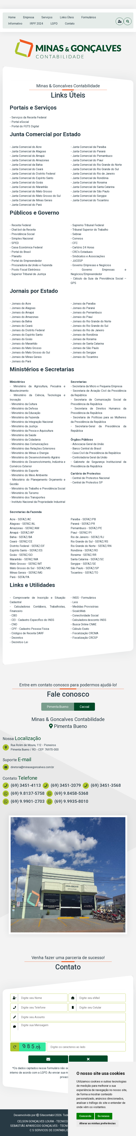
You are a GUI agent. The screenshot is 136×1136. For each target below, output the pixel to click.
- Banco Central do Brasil (86, 448)
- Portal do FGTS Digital (24, 126)
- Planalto (16, 256)
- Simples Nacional (21, 238)
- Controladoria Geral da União (89, 457)
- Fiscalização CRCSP (84, 637)
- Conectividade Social (84, 615)
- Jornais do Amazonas (24, 317)
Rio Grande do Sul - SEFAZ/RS (89, 541)
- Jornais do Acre (20, 303)
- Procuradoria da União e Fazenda (31, 265)
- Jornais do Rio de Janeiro (87, 330)
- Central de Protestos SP (87, 482)
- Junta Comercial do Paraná (88, 151)
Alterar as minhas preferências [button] (97, 1123)
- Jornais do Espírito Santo (26, 334)
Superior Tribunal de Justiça (29, 274)
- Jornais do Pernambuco (86, 312)
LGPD (54, 23)
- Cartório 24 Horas (82, 247)
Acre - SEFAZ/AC (20, 519)
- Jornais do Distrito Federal (27, 330)
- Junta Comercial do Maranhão (29, 187)
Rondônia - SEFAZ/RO (84, 550)
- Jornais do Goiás (21, 339)
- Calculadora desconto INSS (88, 620)
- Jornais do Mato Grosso (25, 348)
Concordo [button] (85, 1116)
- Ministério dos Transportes (27, 497)
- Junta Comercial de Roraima (89, 182)
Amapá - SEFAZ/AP (22, 532)
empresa (28, 17)
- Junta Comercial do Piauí (87, 160)
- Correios (77, 238)
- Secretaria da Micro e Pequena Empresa (96, 386)
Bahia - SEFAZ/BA (21, 537)
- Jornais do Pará (20, 361)
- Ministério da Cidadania (25, 439)
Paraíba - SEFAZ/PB (83, 519)
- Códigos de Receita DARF (27, 633)
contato (70, 23)
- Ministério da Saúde (23, 435)
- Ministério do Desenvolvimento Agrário (35, 457)
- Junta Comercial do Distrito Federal (32, 173)
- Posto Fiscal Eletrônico (25, 269)
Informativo (15, 23)
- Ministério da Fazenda (24, 417)
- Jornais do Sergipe (83, 352)
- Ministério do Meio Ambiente (29, 475)
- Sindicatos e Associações (88, 256)
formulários (88, 17)
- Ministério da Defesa (24, 408)
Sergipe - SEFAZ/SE (83, 563)
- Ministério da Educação (25, 413)
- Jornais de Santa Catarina (87, 343)
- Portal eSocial (19, 122)
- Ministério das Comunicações (29, 444)
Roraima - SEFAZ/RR (83, 555)
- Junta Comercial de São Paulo (90, 191)
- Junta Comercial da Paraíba (88, 147)
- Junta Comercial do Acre (26, 147)
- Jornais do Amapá (22, 312)
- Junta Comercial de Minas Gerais (31, 200)
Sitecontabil (47, 1115)
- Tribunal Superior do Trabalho (89, 229)
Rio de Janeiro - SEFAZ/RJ (87, 537)
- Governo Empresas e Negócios (91, 265)
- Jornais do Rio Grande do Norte (91, 321)
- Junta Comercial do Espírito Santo (31, 178)
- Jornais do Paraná (83, 308)
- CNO (13, 624)
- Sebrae (76, 234)
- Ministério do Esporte (24, 470)
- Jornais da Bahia (21, 321)
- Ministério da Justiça (24, 426)
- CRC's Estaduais (82, 252)
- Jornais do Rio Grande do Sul (89, 326)
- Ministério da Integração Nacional (31, 422)
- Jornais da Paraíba (83, 303)
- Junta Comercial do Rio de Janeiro (93, 173)
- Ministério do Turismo (24, 493)
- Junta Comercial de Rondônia (89, 178)
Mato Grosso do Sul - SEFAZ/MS (30, 568)
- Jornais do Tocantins (84, 357)
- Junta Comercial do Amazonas (29, 160)
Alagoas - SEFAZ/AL (22, 523)
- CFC (74, 243)
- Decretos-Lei (19, 642)
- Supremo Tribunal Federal (87, 225)
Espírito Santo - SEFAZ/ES (26, 550)
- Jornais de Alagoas (22, 308)
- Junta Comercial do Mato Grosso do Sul (35, 196)
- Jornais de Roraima (83, 339)
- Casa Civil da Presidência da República (96, 453)
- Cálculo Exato (80, 628)
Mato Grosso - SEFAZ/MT (26, 563)
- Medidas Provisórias (84, 606)
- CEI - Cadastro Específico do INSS (32, 620)
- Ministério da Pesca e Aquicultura (31, 430)
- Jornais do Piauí (81, 317)
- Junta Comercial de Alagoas (28, 151)
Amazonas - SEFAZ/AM (24, 528)
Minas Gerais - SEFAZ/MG (26, 572)
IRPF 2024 (36, 23)
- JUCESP (77, 260)
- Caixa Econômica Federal (26, 247)
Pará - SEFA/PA (19, 577)
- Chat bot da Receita (23, 229)
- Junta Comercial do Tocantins (90, 200)
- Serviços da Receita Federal (28, 117)
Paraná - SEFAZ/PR (83, 523)
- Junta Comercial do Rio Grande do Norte (96, 164)
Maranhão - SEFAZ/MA (24, 559)
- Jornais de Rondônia (84, 334)
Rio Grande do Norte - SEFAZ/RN (91, 546)
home (12, 17)
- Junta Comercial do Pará (26, 204)
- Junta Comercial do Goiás (26, 182)
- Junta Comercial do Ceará (26, 169)
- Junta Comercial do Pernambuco (91, 156)
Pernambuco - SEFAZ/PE (86, 528)
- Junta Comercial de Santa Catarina (92, 187)
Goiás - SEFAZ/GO (21, 555)
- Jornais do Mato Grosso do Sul (30, 352)
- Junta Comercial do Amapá (27, 156)
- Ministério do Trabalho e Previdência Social (37, 488)
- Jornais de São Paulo (85, 348)
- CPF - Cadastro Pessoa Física (29, 628)
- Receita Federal (20, 225)
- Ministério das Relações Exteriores (32, 448)
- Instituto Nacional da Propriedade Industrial (37, 502)
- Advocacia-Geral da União (87, 444)
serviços (46, 17)
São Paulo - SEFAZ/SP (85, 568)
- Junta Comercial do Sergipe (89, 196)
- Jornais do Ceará (21, 326)
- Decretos (16, 637)
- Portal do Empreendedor (26, 260)
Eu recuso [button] (103, 1116)
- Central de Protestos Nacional (90, 478)
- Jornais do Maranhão (23, 343)
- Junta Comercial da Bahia (26, 164)
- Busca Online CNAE (83, 624)
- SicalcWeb (78, 611)
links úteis (67, 17)
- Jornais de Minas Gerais (26, 357)
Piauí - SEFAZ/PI (81, 532)
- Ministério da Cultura (23, 404)
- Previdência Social (22, 234)
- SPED (14, 243)
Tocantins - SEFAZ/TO (84, 572)
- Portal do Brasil (20, 252)
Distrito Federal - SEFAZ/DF (27, 546)
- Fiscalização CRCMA (84, 633)
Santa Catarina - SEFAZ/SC (87, 559)
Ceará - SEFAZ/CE (21, 541)
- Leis (74, 602)
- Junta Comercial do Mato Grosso (31, 191)
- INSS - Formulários (83, 597)
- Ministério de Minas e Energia (29, 453)
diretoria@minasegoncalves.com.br (32, 767)
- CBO (13, 615)
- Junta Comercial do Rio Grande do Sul (95, 169)
